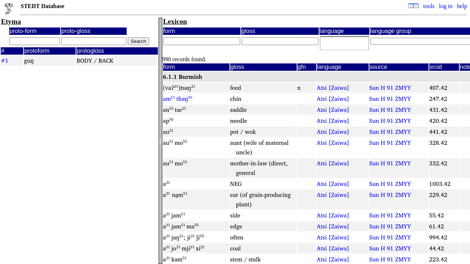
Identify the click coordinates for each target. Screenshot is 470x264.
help (462, 6)
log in (446, 6)
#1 (4, 60)
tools (428, 6)
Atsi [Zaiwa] (333, 87)
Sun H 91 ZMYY (390, 87)
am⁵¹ (169, 98)
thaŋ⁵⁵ (184, 98)
